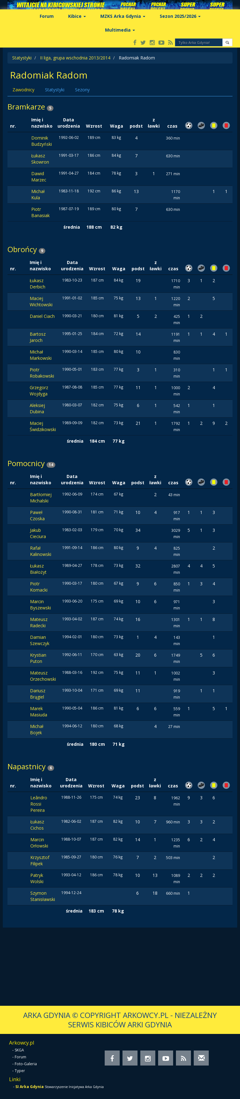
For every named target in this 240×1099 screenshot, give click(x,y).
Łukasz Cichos (37, 825)
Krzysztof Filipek (39, 860)
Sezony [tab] (82, 90)
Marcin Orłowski (39, 843)
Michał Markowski (41, 355)
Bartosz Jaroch (38, 337)
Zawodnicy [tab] (23, 90)
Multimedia (120, 30)
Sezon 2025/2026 (180, 16)
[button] (227, 42)
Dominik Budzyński (41, 141)
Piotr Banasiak (40, 212)
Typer (20, 1070)
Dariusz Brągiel (37, 694)
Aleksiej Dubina (37, 408)
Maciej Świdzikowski (43, 426)
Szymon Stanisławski (42, 896)
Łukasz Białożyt (38, 569)
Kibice (77, 16)
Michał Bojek (36, 729)
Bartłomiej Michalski (41, 497)
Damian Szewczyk (39, 640)
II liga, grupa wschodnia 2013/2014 (75, 58)
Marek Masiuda (38, 711)
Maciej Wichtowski (41, 301)
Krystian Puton (38, 658)
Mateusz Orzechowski (43, 676)
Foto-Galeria (26, 1063)
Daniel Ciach (42, 316)
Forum (47, 16)
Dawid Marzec (38, 176)
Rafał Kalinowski (40, 551)
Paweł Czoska (37, 515)
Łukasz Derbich (37, 283)
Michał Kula (38, 194)
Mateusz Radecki (39, 622)
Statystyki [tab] (54, 90)
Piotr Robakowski (42, 373)
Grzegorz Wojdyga (39, 390)
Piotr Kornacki (39, 587)
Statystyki (22, 58)
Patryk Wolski (36, 878)
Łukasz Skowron (40, 159)
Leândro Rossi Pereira (38, 804)
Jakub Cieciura (38, 533)
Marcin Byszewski (40, 604)
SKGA (19, 1050)
